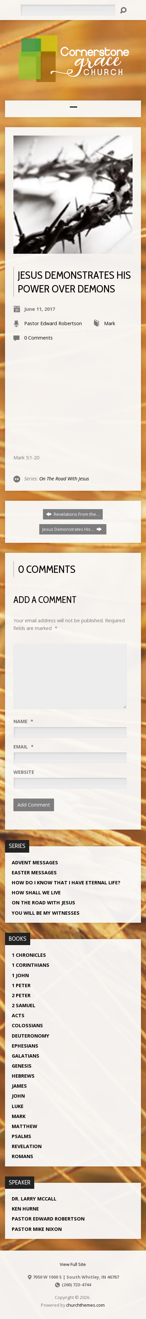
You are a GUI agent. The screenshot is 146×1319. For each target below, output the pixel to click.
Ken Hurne (25, 1208)
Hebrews (23, 1076)
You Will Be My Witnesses (46, 913)
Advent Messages (35, 862)
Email (23, 746)
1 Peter (21, 985)
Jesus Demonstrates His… (72, 529)
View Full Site (73, 1264)
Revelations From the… (73, 514)
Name (23, 721)
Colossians (27, 1025)
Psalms (21, 1136)
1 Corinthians (30, 965)
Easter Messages (34, 872)
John (18, 1096)
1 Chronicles (29, 955)
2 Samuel (23, 1005)
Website (23, 772)
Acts (18, 1015)
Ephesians (25, 1046)
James (19, 1086)
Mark (109, 323)
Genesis (22, 1066)
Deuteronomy (30, 1036)
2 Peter (21, 995)
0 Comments (38, 338)
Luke (17, 1106)
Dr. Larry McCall (34, 1198)
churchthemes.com (85, 1305)
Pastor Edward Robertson (53, 323)
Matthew (24, 1126)
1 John (20, 975)
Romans (22, 1156)
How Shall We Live (36, 892)
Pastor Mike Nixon (37, 1229)
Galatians (25, 1056)
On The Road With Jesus (64, 478)
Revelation (27, 1146)
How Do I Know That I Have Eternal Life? (66, 882)
